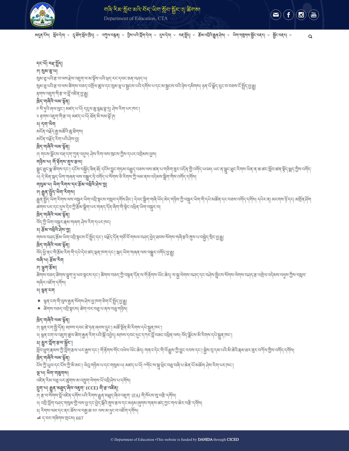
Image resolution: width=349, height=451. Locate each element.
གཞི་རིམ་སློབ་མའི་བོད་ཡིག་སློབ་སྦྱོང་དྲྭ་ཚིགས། (152, 9)
